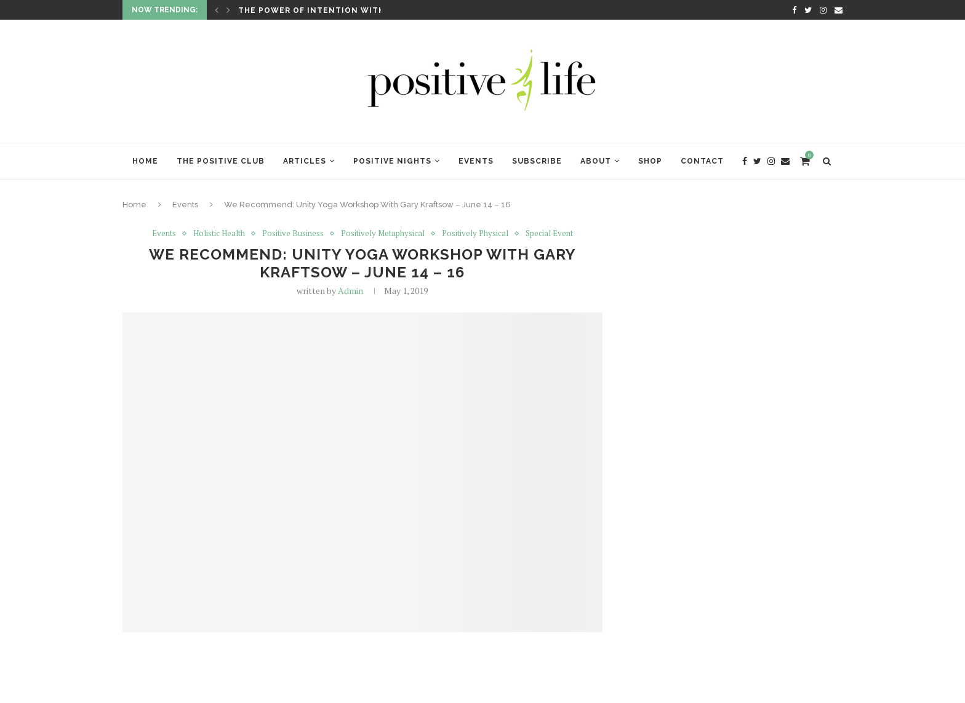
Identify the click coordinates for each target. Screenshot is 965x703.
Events (476, 161)
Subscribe (537, 161)
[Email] (839, 10)
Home (145, 161)
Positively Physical (475, 234)
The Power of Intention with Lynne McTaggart (356, 10)
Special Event (549, 234)
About (595, 161)
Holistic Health (219, 234)
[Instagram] (823, 10)
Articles (304, 161)
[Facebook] (794, 10)
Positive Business (293, 234)
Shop (650, 161)
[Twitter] (808, 10)
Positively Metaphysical (383, 234)
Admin (350, 290)
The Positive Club (221, 161)
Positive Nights (392, 161)
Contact (702, 161)
